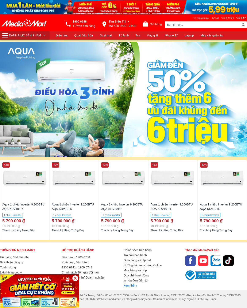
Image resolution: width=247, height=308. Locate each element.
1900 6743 (85, 267)
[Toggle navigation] (24, 35)
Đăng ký (241, 17)
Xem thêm (130, 285)
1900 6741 (69, 267)
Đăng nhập (227, 17)
